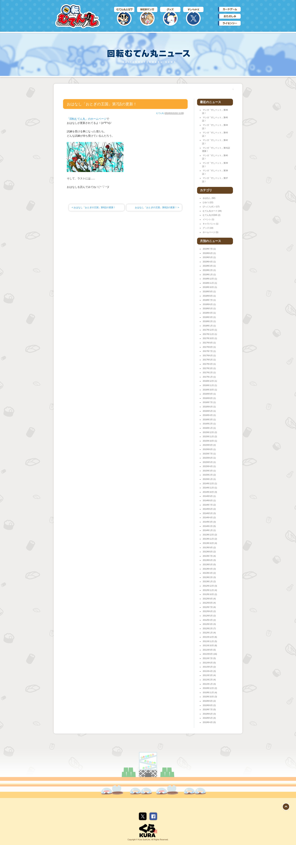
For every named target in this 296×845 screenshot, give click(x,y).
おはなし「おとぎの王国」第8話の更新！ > (157, 207)
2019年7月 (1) (209, 249)
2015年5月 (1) (209, 462)
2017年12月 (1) (210, 330)
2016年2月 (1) (209, 423)
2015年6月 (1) (209, 458)
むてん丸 (160, 113)
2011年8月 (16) (210, 654)
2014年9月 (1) (209, 496)
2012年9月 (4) (209, 599)
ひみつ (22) (208, 202)
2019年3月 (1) (209, 266)
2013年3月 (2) (209, 573)
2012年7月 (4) (209, 607)
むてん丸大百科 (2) (211, 215)
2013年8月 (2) (209, 551)
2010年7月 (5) (209, 709)
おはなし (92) (209, 198)
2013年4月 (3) (209, 569)
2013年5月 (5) (209, 564)
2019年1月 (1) (209, 274)
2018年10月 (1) (210, 287)
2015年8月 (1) (209, 449)
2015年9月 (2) (209, 445)
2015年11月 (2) (210, 436)
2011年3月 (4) (209, 675)
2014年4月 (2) (209, 517)
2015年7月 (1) (209, 454)
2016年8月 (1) (209, 398)
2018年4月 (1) (209, 313)
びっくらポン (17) (211, 206)
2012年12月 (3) (210, 586)
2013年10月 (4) (210, 543)
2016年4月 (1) (209, 415)
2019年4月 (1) (209, 262)
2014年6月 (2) (209, 509)
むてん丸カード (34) (212, 211)
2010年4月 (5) (209, 722)
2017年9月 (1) (209, 343)
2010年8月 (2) (209, 705)
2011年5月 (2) (209, 667)
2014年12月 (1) (210, 483)
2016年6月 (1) (209, 407)
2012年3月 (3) (209, 624)
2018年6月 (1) (209, 304)
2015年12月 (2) (210, 432)
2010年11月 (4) (210, 692)
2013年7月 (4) (209, 556)
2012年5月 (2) (209, 615)
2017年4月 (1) (209, 364)
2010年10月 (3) (210, 696)
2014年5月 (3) (209, 513)
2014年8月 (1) (209, 500)
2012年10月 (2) (210, 594)
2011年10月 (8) (210, 645)
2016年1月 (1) (209, 428)
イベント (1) (208, 219)
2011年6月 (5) (209, 663)
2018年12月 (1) (210, 279)
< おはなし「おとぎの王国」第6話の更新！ (94, 207)
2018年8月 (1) (209, 296)
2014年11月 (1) (210, 487)
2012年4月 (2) (209, 620)
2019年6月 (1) (209, 253)
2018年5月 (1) (209, 308)
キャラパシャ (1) (210, 224)
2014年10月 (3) (210, 492)
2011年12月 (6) (210, 637)
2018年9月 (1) (209, 291)
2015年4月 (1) (209, 466)
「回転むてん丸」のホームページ (86, 118)
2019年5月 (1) (209, 257)
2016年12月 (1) (210, 381)
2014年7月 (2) (209, 505)
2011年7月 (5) (209, 658)
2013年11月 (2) (210, 539)
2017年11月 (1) (210, 334)
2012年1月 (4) (209, 632)
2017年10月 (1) (210, 338)
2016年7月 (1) (209, 402)
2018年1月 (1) (209, 326)
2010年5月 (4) (209, 718)
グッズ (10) (208, 228)
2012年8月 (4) (209, 603)
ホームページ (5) (210, 232)
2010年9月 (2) (209, 701)
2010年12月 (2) (210, 688)
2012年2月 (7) (209, 628)
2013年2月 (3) (209, 577)
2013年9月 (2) (209, 547)
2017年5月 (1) (209, 360)
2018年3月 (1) (209, 317)
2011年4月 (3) (209, 671)
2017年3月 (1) (209, 368)
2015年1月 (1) (209, 479)
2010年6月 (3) (209, 714)
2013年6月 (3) (209, 560)
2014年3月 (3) (209, 522)
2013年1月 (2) (209, 581)
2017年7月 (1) (209, 351)
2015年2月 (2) (209, 475)
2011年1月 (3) (209, 684)
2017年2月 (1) (209, 372)
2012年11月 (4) (210, 590)
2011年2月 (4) (209, 679)
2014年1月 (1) (209, 530)
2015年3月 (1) (209, 471)
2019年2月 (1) (209, 270)
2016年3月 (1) (209, 419)
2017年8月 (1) (209, 347)
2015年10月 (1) (210, 441)
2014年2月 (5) (209, 526)
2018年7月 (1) (209, 300)
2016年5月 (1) (209, 411)
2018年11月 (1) (210, 283)
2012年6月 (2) (209, 611)
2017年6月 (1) (209, 355)
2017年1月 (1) (209, 377)
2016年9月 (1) (209, 394)
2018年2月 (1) (209, 321)
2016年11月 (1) (210, 385)
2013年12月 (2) (210, 535)
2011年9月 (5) (209, 650)
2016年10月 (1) (210, 390)
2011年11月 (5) (210, 641)
